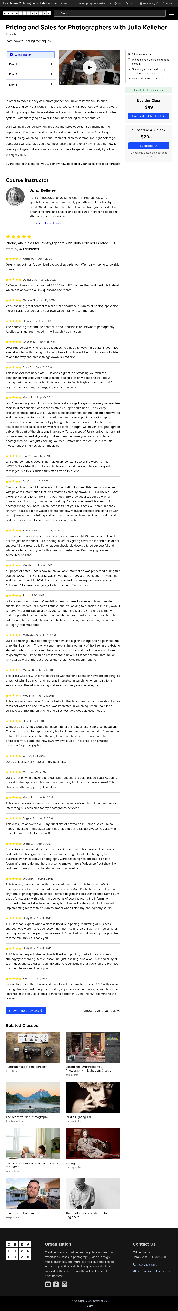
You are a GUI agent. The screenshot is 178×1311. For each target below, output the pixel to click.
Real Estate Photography (22, 1213)
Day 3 (13, 84)
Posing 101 (73, 1163)
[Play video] (89, 67)
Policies (89, 1306)
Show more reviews (26, 1010)
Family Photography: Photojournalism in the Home (33, 1165)
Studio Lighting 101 (78, 1117)
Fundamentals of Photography (26, 1066)
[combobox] (109, 13)
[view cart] (131, 3)
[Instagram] (64, 1284)
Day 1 (13, 64)
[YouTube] (48, 1284)
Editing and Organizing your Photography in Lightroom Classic (88, 1068)
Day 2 (13, 74)
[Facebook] (56, 1284)
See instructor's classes (45, 223)
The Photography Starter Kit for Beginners (87, 1215)
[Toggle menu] (172, 13)
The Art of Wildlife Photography (27, 1117)
